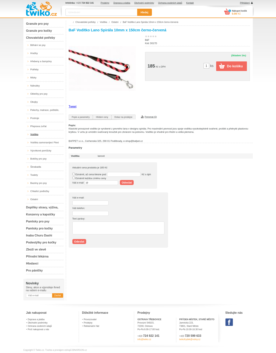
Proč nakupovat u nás (38, 329)
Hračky (34, 53)
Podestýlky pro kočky (41, 242)
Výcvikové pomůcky (40, 150)
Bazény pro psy (38, 183)
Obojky (34, 102)
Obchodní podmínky (144, 3)
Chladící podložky (39, 191)
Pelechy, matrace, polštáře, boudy (44, 111)
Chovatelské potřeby (40, 37)
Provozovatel (90, 319)
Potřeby (34, 69)
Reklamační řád (91, 326)
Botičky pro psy (38, 158)
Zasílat (57, 295)
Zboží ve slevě (36, 249)
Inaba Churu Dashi (39, 235)
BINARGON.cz (79, 350)
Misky (33, 77)
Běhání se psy (37, 45)
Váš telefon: (78, 208)
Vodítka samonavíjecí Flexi (44, 142)
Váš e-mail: (78, 197)
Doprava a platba (121, 3)
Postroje (34, 118)
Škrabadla (35, 166)
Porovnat (151, 117)
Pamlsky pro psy (38, 221)
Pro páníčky (34, 270)
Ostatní (34, 199)
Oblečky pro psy (39, 93)
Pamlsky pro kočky (39, 228)
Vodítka (34, 134)
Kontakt (190, 3)
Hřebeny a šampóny (41, 61)
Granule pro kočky (39, 30)
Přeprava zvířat (38, 126)
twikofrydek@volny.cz (190, 339)
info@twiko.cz (144, 339)
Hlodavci (32, 263)
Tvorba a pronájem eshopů (58, 350)
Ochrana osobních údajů (170, 3)
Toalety (34, 175)
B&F (147, 40)
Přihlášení (245, 3)
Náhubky (35, 85)
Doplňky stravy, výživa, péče (42, 208)
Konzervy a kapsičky (40, 214)
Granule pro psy (37, 23)
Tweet (73, 106)
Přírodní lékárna (37, 256)
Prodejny (105, 3)
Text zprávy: (78, 218)
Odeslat (127, 182)
